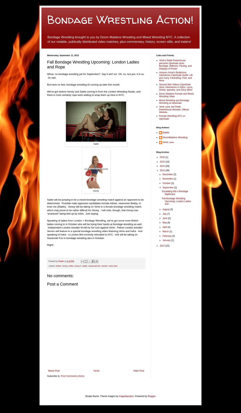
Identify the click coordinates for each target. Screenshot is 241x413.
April (165, 227)
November (168, 178)
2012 (162, 245)
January (166, 240)
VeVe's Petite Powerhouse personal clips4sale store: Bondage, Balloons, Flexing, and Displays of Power (175, 64)
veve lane (113, 266)
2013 (162, 170)
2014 (162, 166)
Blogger (151, 396)
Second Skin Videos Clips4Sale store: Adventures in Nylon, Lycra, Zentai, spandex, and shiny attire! (176, 87)
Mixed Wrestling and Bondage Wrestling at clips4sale (174, 101)
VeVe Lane (168, 142)
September (168, 187)
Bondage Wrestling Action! (120, 19)
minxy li (77, 266)
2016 (162, 157)
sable (84, 266)
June (165, 218)
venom (104, 266)
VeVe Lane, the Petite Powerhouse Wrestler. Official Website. (174, 109)
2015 (162, 161)
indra (71, 266)
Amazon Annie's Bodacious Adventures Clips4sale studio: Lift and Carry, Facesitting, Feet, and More (175, 76)
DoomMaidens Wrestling (175, 137)
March (165, 231)
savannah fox (94, 266)
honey (65, 266)
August (166, 209)
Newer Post (54, 370)
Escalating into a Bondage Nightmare (175, 192)
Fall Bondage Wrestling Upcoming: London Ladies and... (176, 201)
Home (97, 370)
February (167, 236)
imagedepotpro (126, 396)
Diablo (61, 261)
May (164, 222)
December (168, 174)
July (164, 214)
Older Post (138, 370)
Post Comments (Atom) (72, 376)
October (166, 183)
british (58, 266)
